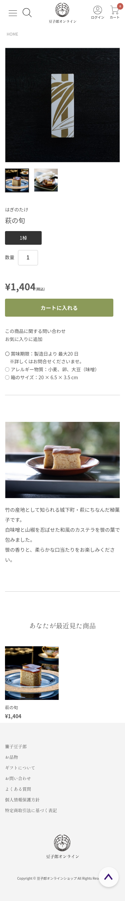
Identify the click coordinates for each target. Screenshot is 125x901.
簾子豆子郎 (16, 746)
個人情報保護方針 (22, 799)
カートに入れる (59, 308)
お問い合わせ (18, 778)
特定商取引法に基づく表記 (31, 810)
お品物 (11, 757)
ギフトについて (20, 767)
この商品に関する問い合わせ (35, 331)
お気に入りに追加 (23, 339)
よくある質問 (18, 789)
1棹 (23, 237)
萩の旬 (11, 707)
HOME (12, 34)
